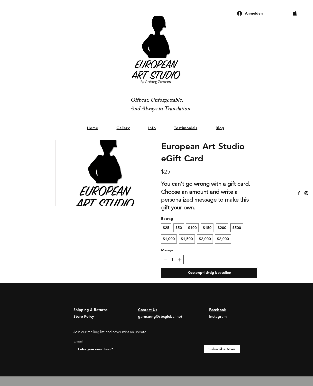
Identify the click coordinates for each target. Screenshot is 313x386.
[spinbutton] (172, 259)
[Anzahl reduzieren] (165, 259)
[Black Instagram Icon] (306, 193)
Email (78, 341)
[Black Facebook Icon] (298, 193)
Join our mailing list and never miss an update (109, 332)
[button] (295, 13)
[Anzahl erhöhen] (179, 259)
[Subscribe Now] (222, 349)
